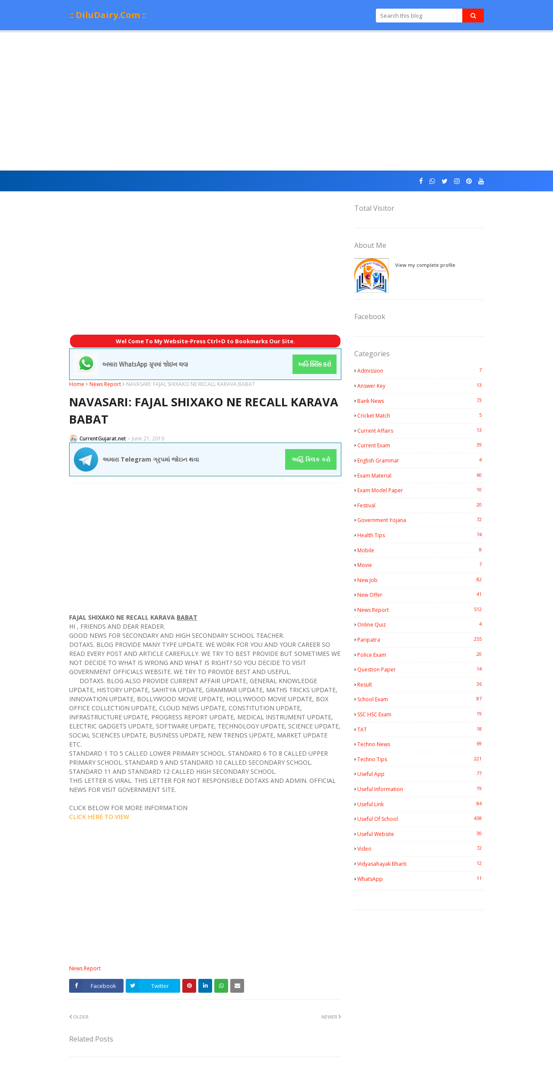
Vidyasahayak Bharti (420, 863)
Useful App (420, 774)
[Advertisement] (276, 101)
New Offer (420, 594)
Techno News (420, 744)
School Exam (420, 699)
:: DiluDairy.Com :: (107, 15)
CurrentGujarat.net (102, 438)
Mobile (420, 550)
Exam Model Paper (420, 490)
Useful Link (420, 804)
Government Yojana (420, 520)
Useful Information (420, 789)
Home (76, 384)
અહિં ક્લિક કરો (311, 459)
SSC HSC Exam (420, 714)
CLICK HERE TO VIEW (99, 817)
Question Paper (420, 669)
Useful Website (420, 834)
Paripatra (420, 639)
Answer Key (420, 385)
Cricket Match (420, 415)
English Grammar (420, 460)
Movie (420, 565)
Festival (420, 505)
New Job (420, 580)
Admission (420, 370)
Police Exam (420, 654)
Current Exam (420, 445)
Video (420, 848)
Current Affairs (420, 430)
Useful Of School (420, 819)
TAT (420, 729)
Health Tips (420, 535)
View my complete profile (425, 265)
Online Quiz (420, 624)
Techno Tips (420, 759)
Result (420, 684)
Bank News (420, 401)
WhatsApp (420, 879)
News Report (105, 384)
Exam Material (420, 475)
